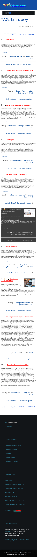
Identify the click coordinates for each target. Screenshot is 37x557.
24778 (31, 353)
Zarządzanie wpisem (24, 64)
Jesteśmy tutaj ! (9, 510)
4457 (31, 305)
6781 (31, 128)
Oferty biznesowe (11, 246)
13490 (31, 58)
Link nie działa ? (10, 64)
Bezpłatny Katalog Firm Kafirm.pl (16, 174)
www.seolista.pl (9, 531)
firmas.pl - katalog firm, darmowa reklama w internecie (11, 211)
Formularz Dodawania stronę (13, 445)
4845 (31, 197)
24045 (31, 395)
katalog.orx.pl (8, 426)
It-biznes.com (10, 39)
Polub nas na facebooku (12, 461)
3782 (31, 267)
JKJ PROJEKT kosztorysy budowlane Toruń (19, 70)
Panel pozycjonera (10, 457)
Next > (13, 35)
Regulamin (8, 453)
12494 (31, 162)
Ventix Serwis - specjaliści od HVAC (17, 365)
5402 (31, 234)
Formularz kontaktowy (11, 449)
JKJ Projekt (10, 139)
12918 (31, 93)
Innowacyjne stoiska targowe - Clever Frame (19, 317)
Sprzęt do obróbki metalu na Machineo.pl (18, 105)
